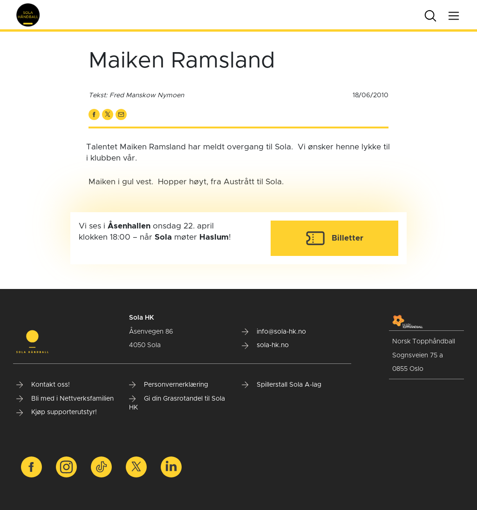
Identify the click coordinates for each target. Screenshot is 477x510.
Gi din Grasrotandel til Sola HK (177, 403)
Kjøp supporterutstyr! (56, 412)
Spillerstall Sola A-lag (281, 385)
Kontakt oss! (43, 385)
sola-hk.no (265, 345)
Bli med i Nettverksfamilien (65, 399)
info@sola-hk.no (274, 332)
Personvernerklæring (168, 385)
